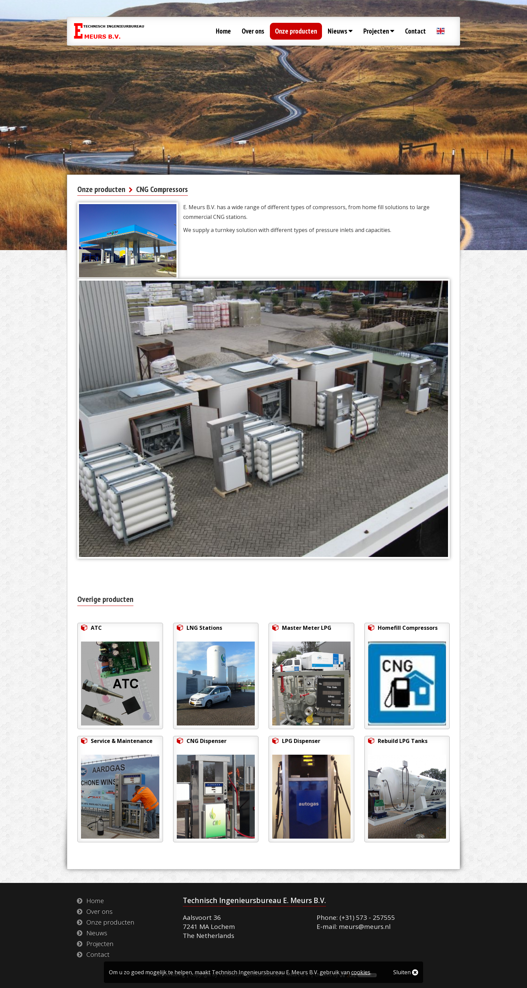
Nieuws (340, 31)
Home (223, 31)
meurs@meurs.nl (365, 926)
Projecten (378, 31)
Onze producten (296, 31)
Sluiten (405, 972)
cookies (360, 972)
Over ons (253, 31)
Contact (415, 31)
